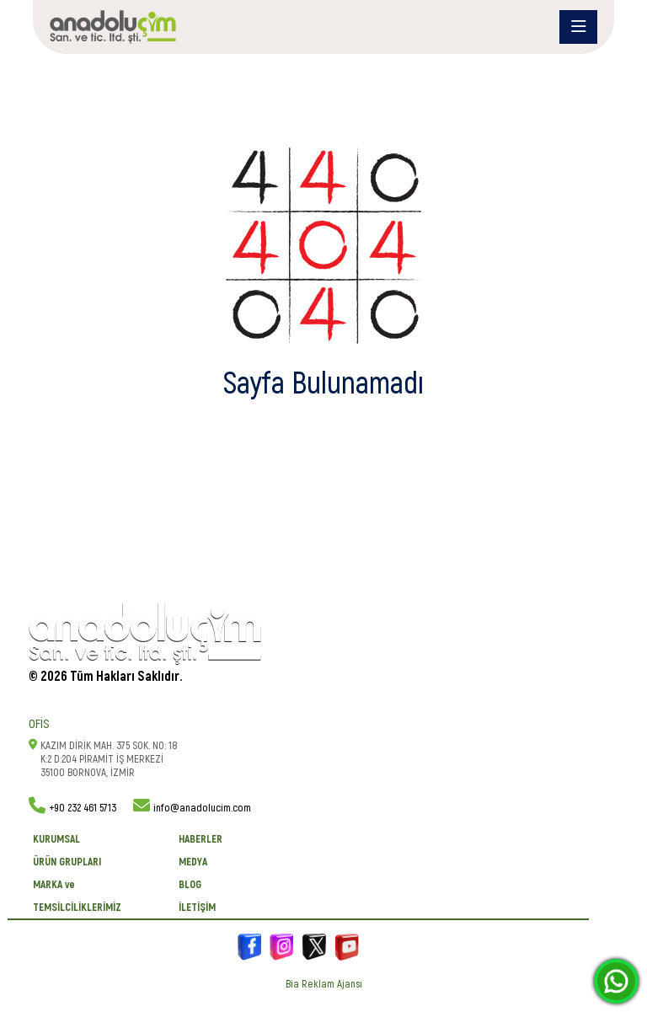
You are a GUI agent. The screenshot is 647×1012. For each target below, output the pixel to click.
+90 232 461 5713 (82, 808)
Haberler (200, 839)
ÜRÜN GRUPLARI (67, 862)
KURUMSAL (56, 839)
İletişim (197, 907)
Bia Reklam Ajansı (324, 984)
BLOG (190, 885)
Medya (193, 862)
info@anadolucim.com (202, 808)
